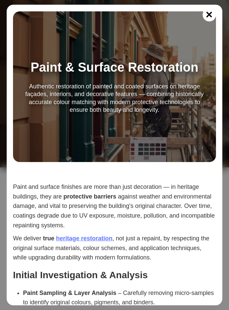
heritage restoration (84, 238)
